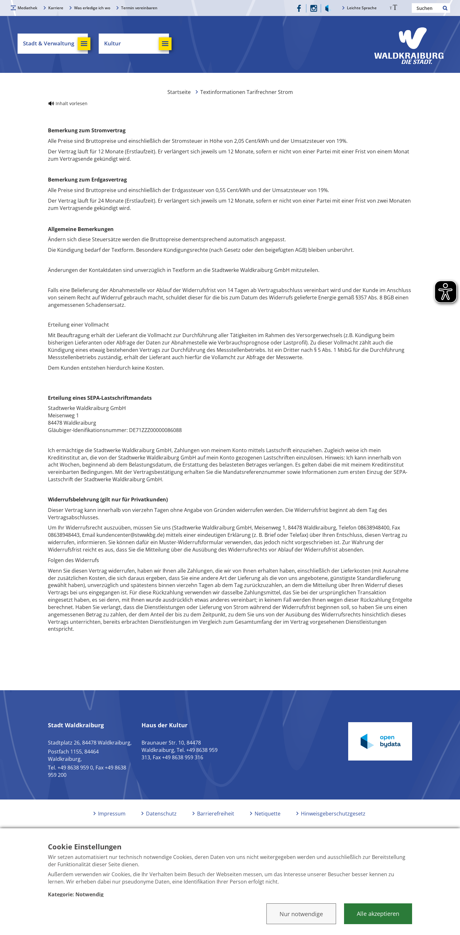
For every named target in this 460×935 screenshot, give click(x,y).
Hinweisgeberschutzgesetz (333, 813)
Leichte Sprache (362, 8)
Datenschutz (161, 813)
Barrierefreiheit (215, 813)
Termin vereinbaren (139, 8)
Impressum (112, 813)
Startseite (179, 92)
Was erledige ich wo (92, 8)
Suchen (445, 8)
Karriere (55, 8)
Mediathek (27, 8)
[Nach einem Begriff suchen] (431, 8)
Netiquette (267, 813)
